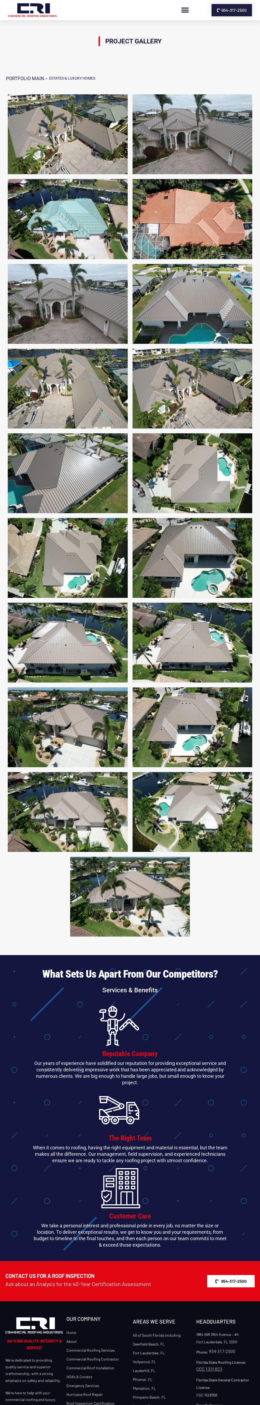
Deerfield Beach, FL (149, 1344)
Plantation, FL (144, 1388)
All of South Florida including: (157, 1335)
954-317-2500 (222, 1351)
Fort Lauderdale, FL (149, 1353)
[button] (185, 10)
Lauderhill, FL (144, 1370)
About (71, 1341)
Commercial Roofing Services (90, 1350)
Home (71, 1332)
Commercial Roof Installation (90, 1368)
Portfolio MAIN (25, 78)
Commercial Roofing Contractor (92, 1359)
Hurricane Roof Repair (84, 1394)
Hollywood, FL (144, 1361)
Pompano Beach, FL (149, 1397)
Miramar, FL (142, 1379)
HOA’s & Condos (79, 1376)
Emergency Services (82, 1385)
